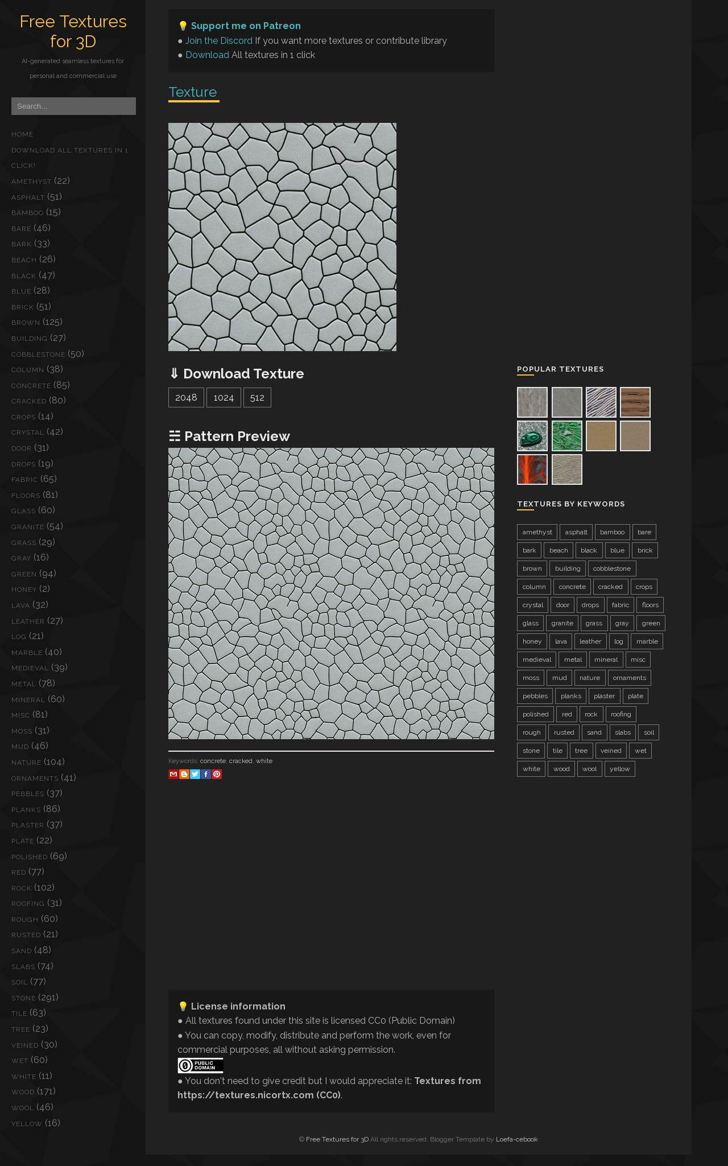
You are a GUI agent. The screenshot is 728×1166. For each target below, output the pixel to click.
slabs (23, 967)
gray (21, 558)
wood (23, 1092)
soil (19, 982)
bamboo (27, 213)
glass (23, 511)
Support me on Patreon (246, 25)
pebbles (27, 794)
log (19, 637)
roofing (28, 904)
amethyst (31, 182)
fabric (24, 480)
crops (23, 417)
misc (20, 715)
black (23, 276)
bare (21, 229)
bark (21, 244)
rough (25, 920)
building (29, 339)
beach (24, 260)
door (21, 448)
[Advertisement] (331, 900)
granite (27, 527)
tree (20, 1029)
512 (257, 397)
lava (20, 605)
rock (21, 888)
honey (24, 590)
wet (19, 1061)
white (23, 1077)
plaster (27, 825)
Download (207, 55)
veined (25, 1045)
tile (19, 1013)
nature (26, 763)
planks (26, 810)
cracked (29, 401)
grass (23, 543)
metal (23, 684)
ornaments (35, 778)
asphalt (28, 197)
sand (21, 951)
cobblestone (38, 355)
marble (27, 653)
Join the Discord (219, 40)
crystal (27, 432)
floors (25, 496)
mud (20, 747)
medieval (30, 668)
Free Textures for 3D (73, 31)
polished (29, 857)
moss (21, 731)
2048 (186, 397)
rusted (26, 935)
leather (28, 621)
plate (22, 841)
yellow (27, 1124)
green (24, 574)
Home (22, 134)
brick (22, 307)
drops (23, 464)
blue (21, 291)
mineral (28, 700)
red (18, 872)
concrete (31, 386)
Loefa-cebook (517, 1139)
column (27, 370)
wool (22, 1108)
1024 (224, 397)
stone (23, 998)
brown (25, 323)
